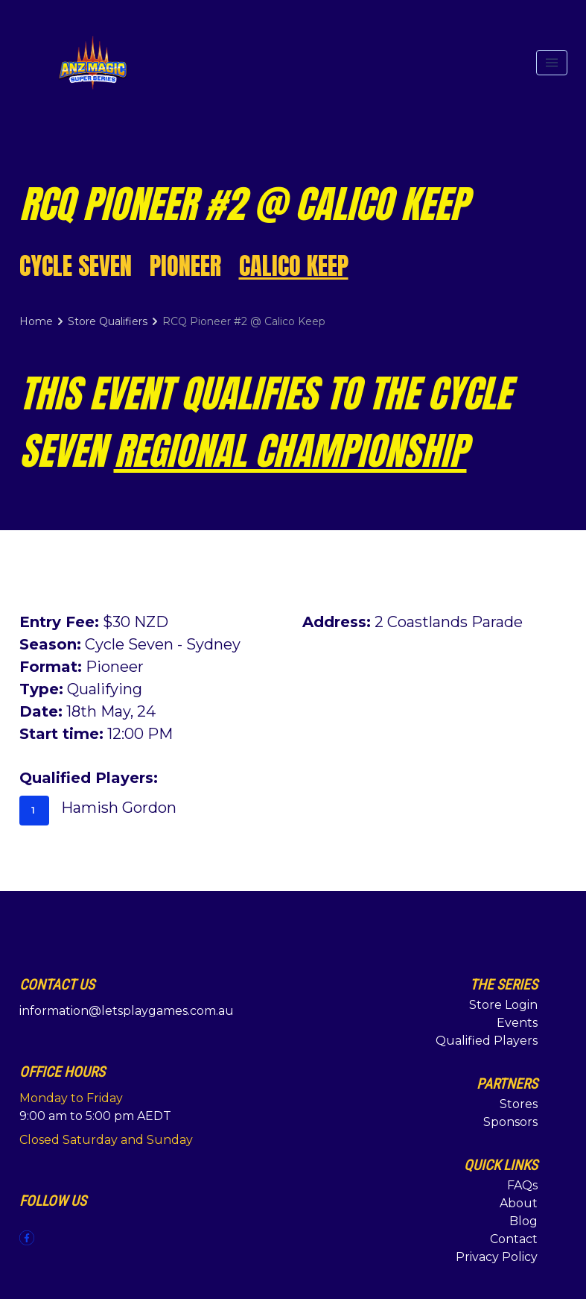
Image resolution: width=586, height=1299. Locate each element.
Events (517, 1023)
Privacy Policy (497, 1257)
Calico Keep (293, 266)
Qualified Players (487, 1041)
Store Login (503, 1005)
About (519, 1203)
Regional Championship (290, 450)
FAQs (522, 1185)
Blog (523, 1221)
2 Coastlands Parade (449, 622)
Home (36, 321)
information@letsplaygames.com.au (126, 1011)
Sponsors (510, 1122)
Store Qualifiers (107, 321)
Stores (519, 1104)
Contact (514, 1239)
